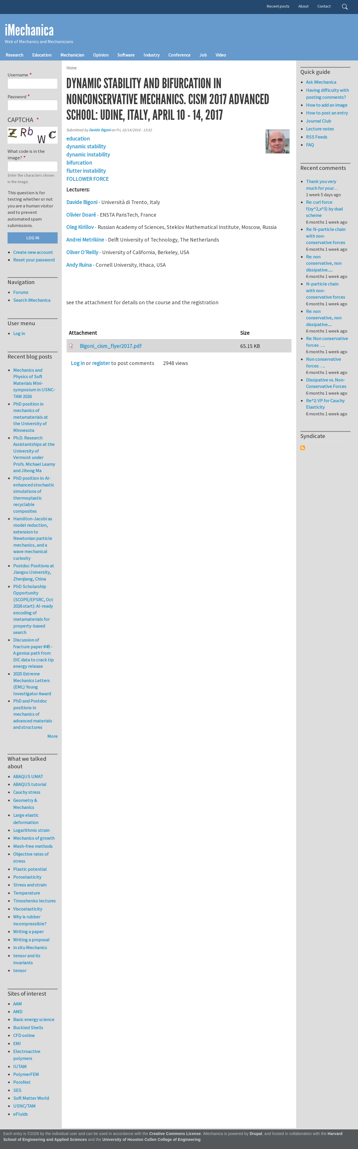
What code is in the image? (26, 154)
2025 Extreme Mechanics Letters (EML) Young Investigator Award (32, 684)
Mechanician (72, 55)
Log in (78, 363)
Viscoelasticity (27, 909)
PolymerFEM (26, 1074)
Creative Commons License (175, 1134)
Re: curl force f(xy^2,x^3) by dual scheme (324, 208)
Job (203, 55)
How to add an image (326, 105)
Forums (20, 292)
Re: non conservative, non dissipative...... (323, 263)
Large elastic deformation (26, 818)
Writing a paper (28, 931)
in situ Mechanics (30, 947)
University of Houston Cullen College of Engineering (151, 1140)
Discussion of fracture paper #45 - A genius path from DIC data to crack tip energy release (33, 653)
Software (126, 55)
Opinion (101, 55)
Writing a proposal (31, 940)
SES (17, 1090)
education (78, 138)
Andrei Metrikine (85, 239)
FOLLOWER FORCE (87, 178)
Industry (151, 55)
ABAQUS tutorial (29, 784)
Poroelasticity (27, 877)
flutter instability (86, 170)
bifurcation (79, 162)
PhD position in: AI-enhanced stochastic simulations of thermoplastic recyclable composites (33, 494)
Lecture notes (320, 129)
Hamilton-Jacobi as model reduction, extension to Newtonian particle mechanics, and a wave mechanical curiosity (32, 538)
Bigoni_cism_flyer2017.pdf (111, 346)
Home (71, 68)
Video (221, 55)
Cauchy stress (26, 792)
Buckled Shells (28, 1027)
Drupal (256, 1134)
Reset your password (34, 260)
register (101, 363)
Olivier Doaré (81, 214)
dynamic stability (86, 146)
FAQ (310, 145)
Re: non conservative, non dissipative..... (323, 317)
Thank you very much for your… (322, 184)
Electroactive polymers (26, 1054)
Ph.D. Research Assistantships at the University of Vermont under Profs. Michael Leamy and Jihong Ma (34, 454)
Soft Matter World (31, 1098)
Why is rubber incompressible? (29, 920)
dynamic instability (88, 154)
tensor (19, 970)
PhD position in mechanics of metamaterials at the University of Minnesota (30, 417)
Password (17, 96)
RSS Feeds (316, 137)
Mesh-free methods (33, 846)
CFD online (24, 1035)
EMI (17, 1043)
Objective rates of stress (31, 857)
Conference (179, 55)
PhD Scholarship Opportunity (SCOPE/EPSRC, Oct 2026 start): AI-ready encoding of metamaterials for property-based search (33, 609)
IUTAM (20, 1066)
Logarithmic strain (31, 830)
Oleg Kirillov (80, 227)
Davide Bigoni (99, 130)
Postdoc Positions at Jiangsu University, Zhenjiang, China (33, 572)
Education (41, 55)
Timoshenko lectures (34, 901)
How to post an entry (327, 113)
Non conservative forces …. (323, 362)
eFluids (20, 1114)
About (303, 6)
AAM (17, 1004)
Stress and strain (29, 885)
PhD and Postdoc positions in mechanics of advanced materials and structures (32, 714)
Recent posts (278, 6)
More (52, 736)
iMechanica (29, 30)
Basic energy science (33, 1019)
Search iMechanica (31, 300)
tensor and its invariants (26, 959)
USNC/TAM (24, 1106)
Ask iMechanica (321, 82)
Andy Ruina (79, 264)
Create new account (33, 252)
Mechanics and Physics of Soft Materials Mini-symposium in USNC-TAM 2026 (34, 383)
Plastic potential (30, 869)
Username (18, 75)
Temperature (26, 893)
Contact (324, 6)
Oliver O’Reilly (82, 252)
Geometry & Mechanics (25, 803)
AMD (17, 1011)
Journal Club (318, 121)
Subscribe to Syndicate (302, 448)
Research (14, 55)
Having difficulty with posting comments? (327, 93)
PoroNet (21, 1082)
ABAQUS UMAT (28, 776)
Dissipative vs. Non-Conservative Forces (326, 383)
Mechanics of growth (34, 838)
